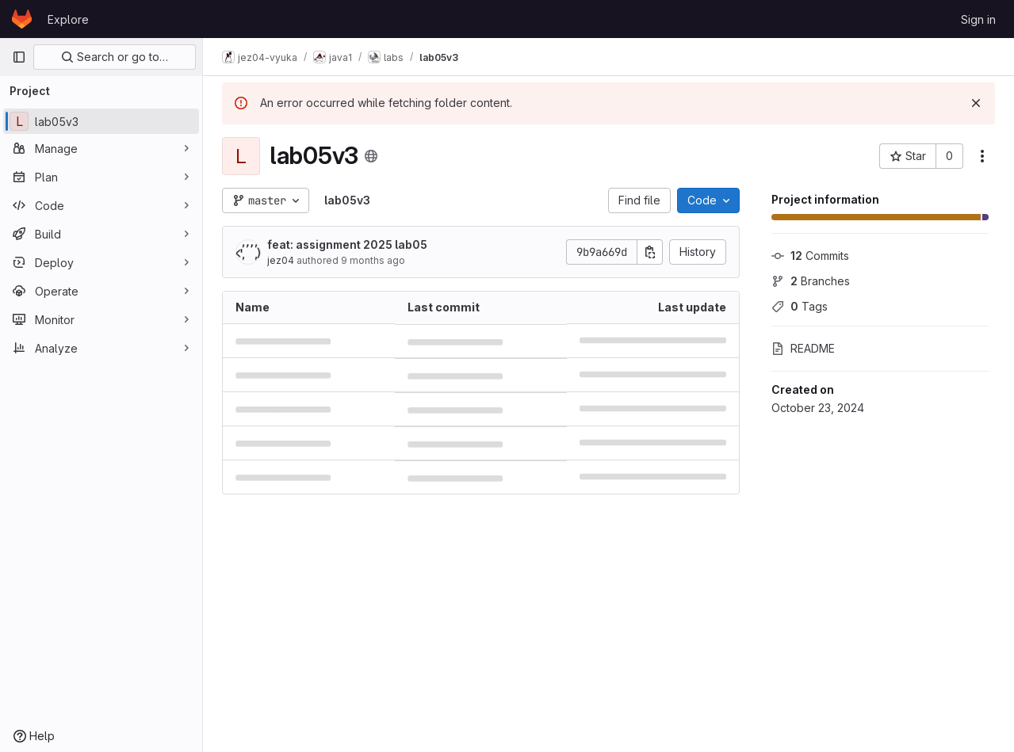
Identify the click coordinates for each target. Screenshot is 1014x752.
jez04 (280, 260)
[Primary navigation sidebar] (19, 57)
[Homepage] (22, 19)
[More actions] (982, 156)
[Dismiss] (975, 103)
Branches (810, 281)
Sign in (978, 19)
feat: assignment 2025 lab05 (347, 244)
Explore (68, 19)
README (803, 348)
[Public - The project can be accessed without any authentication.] (371, 156)
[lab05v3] (101, 121)
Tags (799, 306)
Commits (810, 255)
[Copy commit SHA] (650, 252)
